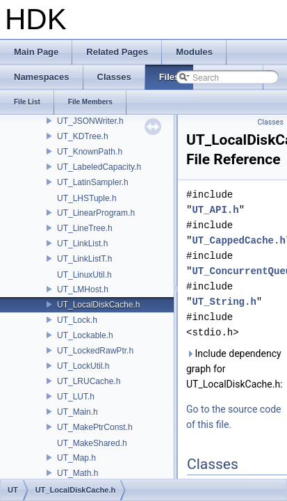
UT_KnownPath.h (89, 152)
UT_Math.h (77, 473)
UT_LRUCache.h (88, 381)
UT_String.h (224, 301)
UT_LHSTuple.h (87, 198)
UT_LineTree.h (85, 228)
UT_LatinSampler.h (93, 182)
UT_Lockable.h (85, 335)
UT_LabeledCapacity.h (99, 167)
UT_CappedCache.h (238, 240)
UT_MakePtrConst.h (95, 427)
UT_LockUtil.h (83, 366)
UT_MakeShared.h (92, 443)
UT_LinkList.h (82, 243)
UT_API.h (215, 209)
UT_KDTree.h (82, 136)
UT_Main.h (77, 412)
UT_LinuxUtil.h (84, 275)
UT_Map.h (76, 458)
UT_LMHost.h (82, 289)
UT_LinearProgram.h (96, 213)
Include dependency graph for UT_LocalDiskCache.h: (233, 369)
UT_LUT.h (76, 396)
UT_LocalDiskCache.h (98, 305)
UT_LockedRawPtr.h (95, 351)
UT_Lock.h (77, 320)
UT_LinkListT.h (84, 259)
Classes (271, 122)
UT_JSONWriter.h (90, 121)
